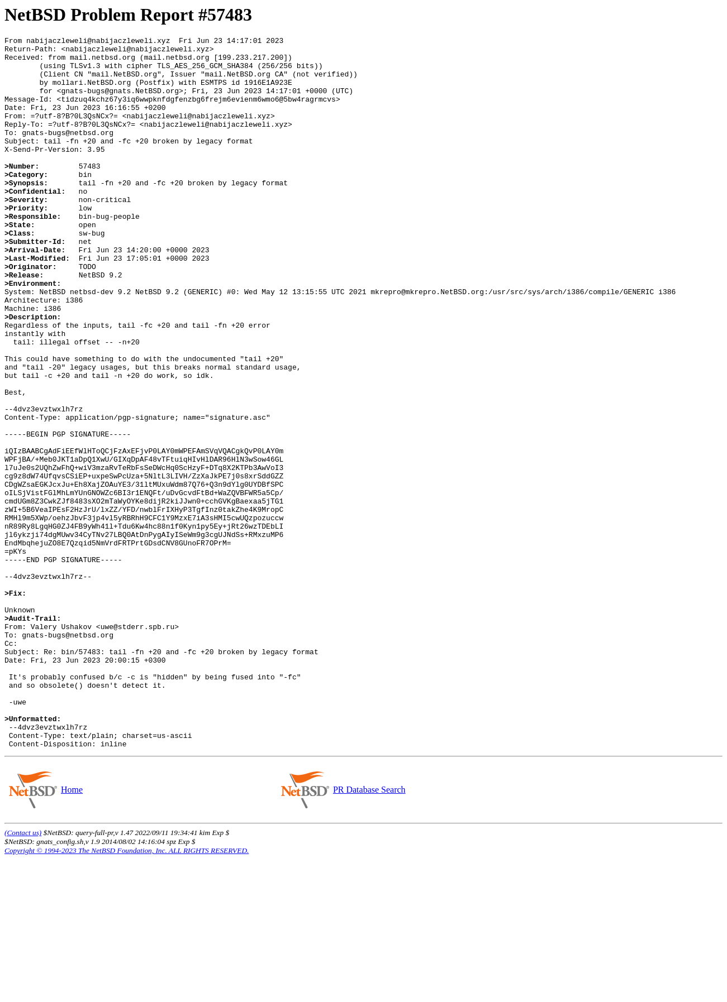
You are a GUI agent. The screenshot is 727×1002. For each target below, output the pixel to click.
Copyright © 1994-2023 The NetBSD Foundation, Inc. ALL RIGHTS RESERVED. (126, 993)
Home (71, 932)
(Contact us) (22, 975)
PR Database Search (369, 932)
